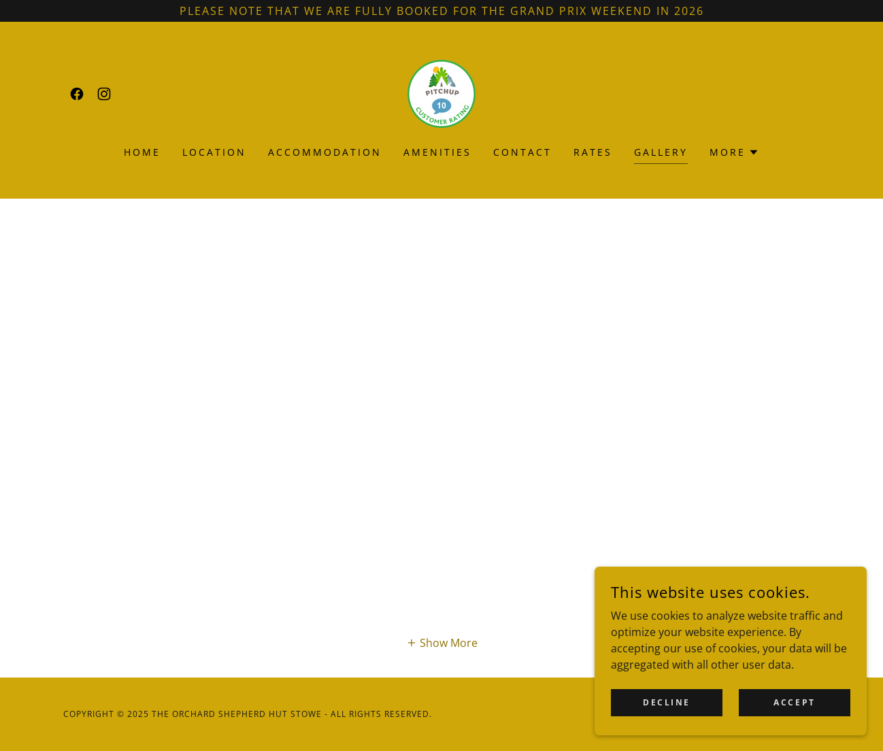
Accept (794, 702)
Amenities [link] (437, 152)
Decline (666, 702)
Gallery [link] (661, 152)
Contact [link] (522, 152)
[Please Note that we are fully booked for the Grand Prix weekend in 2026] (441, 11)
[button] (734, 152)
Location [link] (214, 152)
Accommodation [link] (325, 152)
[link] (76, 93)
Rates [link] (592, 152)
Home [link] (142, 152)
